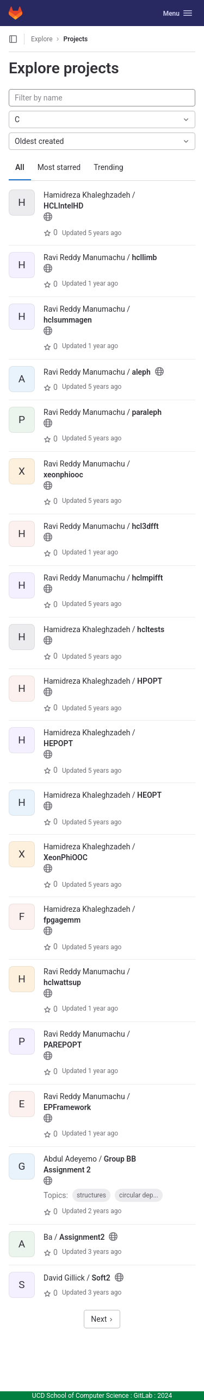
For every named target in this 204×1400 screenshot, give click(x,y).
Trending (108, 167)
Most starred (59, 167)
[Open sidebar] (13, 39)
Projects (76, 39)
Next (102, 1319)
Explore (42, 39)
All (19, 167)
